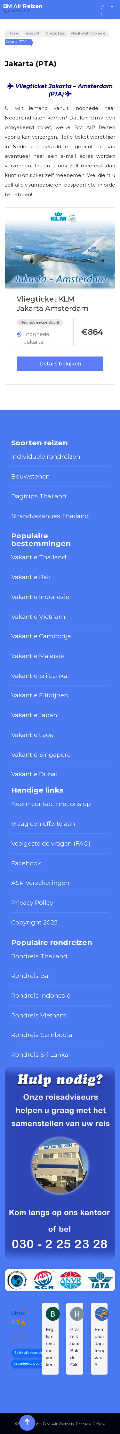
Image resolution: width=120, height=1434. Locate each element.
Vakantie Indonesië (40, 597)
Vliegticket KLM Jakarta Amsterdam (53, 304)
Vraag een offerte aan (43, 823)
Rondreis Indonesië (40, 995)
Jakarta (33, 342)
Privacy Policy (32, 902)
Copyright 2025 (34, 922)
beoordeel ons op (26, 1363)
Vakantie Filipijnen (39, 695)
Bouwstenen (30, 476)
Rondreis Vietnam (39, 1015)
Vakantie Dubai (34, 774)
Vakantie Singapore (41, 754)
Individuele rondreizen (45, 456)
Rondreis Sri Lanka (39, 1054)
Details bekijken (60, 364)
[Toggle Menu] (112, 9)
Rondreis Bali (31, 975)
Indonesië (36, 334)
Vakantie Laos (32, 735)
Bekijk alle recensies (29, 1352)
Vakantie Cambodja (41, 636)
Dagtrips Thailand (39, 496)
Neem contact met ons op (51, 804)
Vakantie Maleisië (37, 656)
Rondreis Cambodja (41, 1035)
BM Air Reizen (22, 6)
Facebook (26, 863)
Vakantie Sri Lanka (39, 675)
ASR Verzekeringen (40, 882)
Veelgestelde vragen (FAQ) (51, 843)
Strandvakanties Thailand (50, 516)
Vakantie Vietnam (38, 616)
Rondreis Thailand (39, 956)
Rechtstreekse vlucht (39, 322)
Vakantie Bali (31, 577)
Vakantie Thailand (38, 557)
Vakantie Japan (34, 715)
